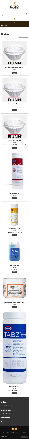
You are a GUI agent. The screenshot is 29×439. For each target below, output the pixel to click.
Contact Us (17, 434)
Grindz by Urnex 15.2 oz (14, 228)
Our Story (12, 432)
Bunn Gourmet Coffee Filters (14, 104)
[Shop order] (23, 37)
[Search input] (14, 14)
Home (2, 27)
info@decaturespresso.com (9, 421)
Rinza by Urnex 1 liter (14, 265)
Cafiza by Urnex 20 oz (14, 193)
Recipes (11, 434)
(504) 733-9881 (6, 414)
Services (16, 432)
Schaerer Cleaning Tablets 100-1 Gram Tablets (14, 302)
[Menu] (14, 23)
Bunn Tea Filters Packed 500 (14, 140)
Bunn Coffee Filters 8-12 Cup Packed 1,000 (14, 67)
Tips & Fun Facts (23, 432)
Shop (8, 432)
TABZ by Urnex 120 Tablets (14, 386)
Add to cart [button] (15, 73)
